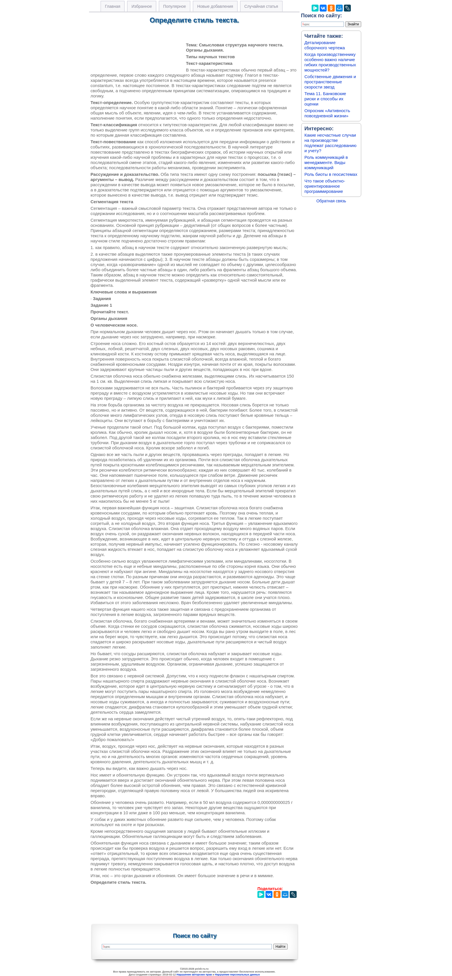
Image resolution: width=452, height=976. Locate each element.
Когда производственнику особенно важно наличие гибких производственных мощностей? (330, 62)
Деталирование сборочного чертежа (324, 45)
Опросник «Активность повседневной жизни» (327, 113)
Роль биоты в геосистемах (330, 174)
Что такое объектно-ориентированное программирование (324, 186)
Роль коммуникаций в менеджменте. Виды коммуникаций (326, 162)
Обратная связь (331, 201)
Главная (112, 6)
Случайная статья (261, 6)
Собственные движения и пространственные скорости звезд (330, 81)
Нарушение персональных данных (237, 974)
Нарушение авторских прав (194, 974)
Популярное (174, 6)
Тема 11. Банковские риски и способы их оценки (325, 98)
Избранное (141, 6)
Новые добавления (215, 6)
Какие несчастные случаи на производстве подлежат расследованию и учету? (330, 143)
